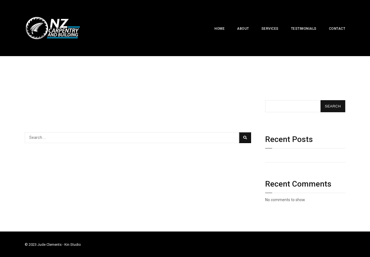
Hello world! (276, 156)
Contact (337, 29)
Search (272, 92)
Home (220, 29)
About (243, 29)
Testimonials (304, 29)
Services (270, 29)
